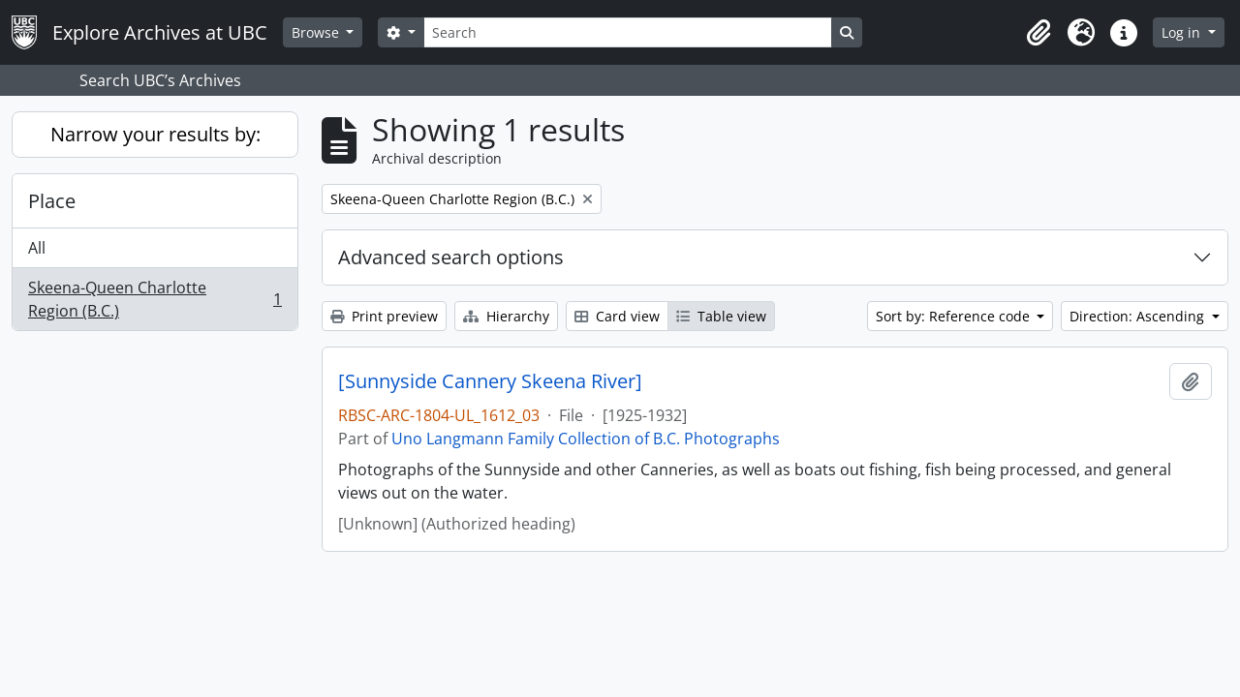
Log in (1183, 32)
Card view (617, 316)
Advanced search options (451, 257)
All (37, 247)
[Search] (627, 32)
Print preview (384, 316)
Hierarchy (506, 316)
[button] (1038, 33)
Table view (721, 316)
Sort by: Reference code (955, 316)
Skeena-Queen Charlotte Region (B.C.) (154, 299)
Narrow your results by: (155, 134)
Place (52, 201)
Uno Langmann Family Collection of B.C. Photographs (585, 438)
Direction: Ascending (1139, 316)
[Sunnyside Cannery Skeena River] (490, 381)
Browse (317, 32)
